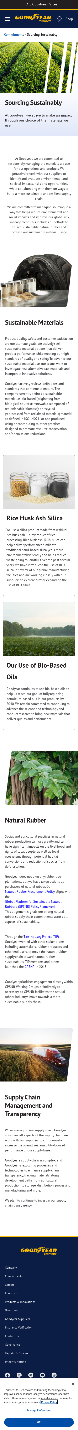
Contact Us (12, 1336)
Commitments (14, 34)
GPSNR (30, 967)
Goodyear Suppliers (17, 1319)
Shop (69, 19)
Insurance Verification (18, 1327)
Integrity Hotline (15, 1361)
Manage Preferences (39, 1411)
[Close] (73, 1384)
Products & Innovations (20, 1301)
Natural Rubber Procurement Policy (30, 891)
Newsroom (11, 1310)
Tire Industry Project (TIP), (42, 936)
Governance (12, 1344)
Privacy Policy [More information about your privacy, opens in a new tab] (49, 1403)
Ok (39, 1423)
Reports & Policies (16, 1353)
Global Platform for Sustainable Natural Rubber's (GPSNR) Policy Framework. (33, 904)
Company (11, 1267)
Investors (11, 1293)
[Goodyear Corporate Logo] (33, 19)
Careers (9, 1284)
